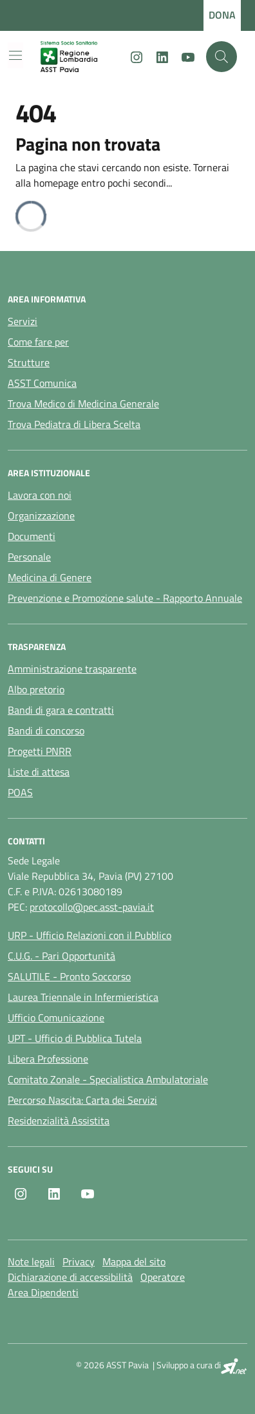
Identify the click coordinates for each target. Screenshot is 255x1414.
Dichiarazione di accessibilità (70, 1277)
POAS (20, 792)
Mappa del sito (133, 1261)
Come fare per (38, 341)
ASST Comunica (42, 383)
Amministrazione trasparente (72, 668)
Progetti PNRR (39, 751)
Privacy (78, 1261)
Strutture (29, 362)
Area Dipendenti (43, 1292)
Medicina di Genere (49, 577)
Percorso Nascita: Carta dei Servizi (82, 1100)
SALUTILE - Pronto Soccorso (69, 976)
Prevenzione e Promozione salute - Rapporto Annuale (125, 598)
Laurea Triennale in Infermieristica (83, 997)
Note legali (31, 1261)
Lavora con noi (39, 495)
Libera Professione (48, 1058)
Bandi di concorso (46, 730)
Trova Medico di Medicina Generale (83, 403)
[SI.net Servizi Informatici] (234, 1366)
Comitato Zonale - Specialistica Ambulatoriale (108, 1079)
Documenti (31, 536)
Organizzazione (41, 515)
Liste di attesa (39, 771)
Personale (29, 556)
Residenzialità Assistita (58, 1120)
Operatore (162, 1277)
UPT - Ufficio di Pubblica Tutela (75, 1038)
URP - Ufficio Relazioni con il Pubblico (89, 935)
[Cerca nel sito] (221, 56)
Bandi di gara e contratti (61, 710)
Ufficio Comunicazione (56, 1017)
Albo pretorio (36, 689)
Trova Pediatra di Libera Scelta (74, 424)
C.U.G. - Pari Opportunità (61, 955)
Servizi (22, 321)
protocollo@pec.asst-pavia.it (92, 907)
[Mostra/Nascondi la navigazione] (15, 55)
